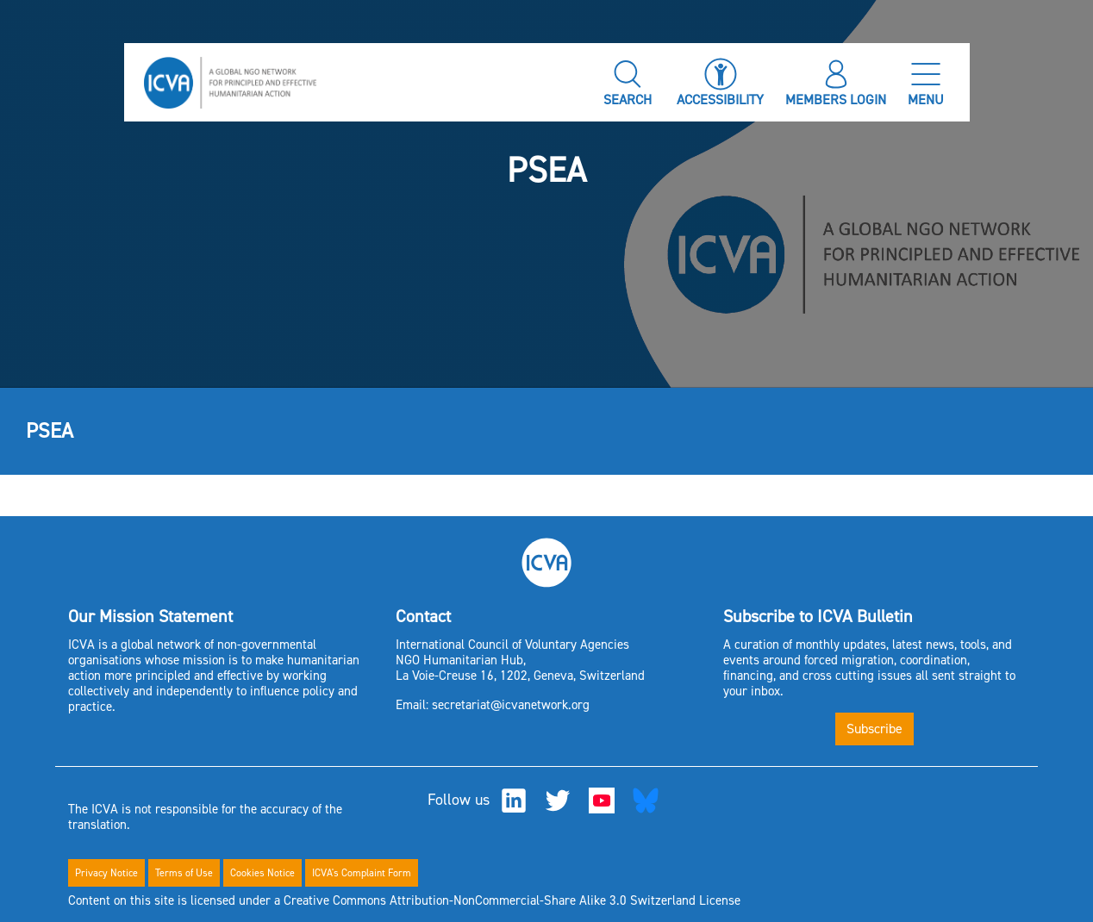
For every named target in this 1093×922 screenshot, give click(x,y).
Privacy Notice (106, 873)
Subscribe (874, 729)
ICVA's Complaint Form (361, 873)
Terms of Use (184, 873)
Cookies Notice (262, 873)
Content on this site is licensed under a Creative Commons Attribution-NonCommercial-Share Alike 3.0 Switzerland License (404, 900)
